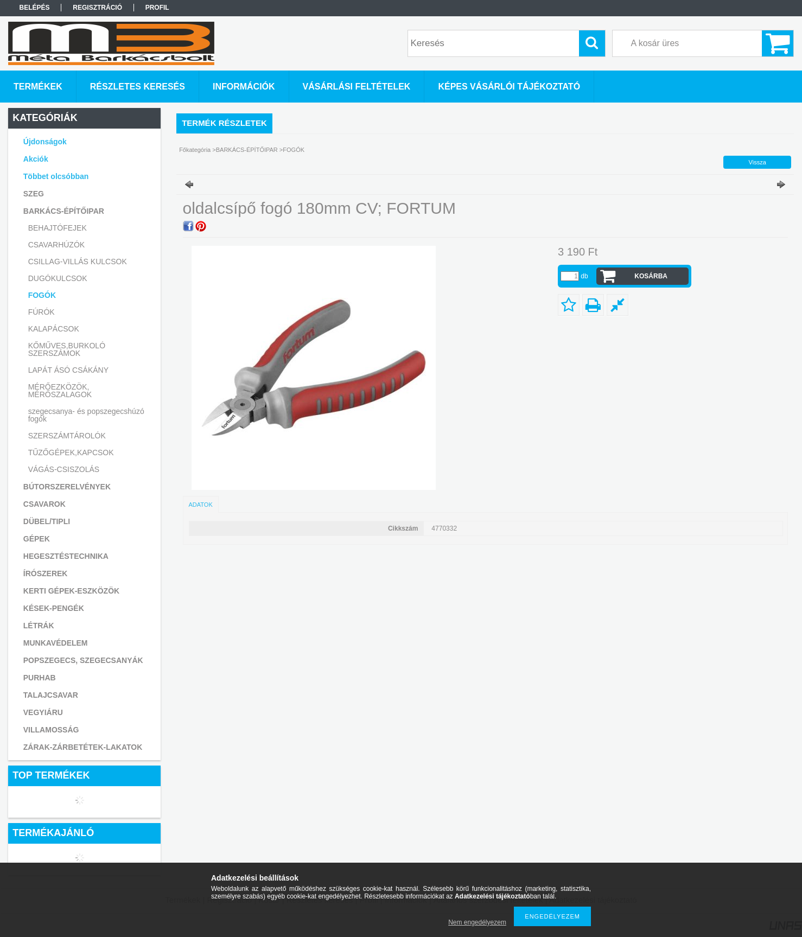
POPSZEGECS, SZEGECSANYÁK (83, 660)
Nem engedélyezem (477, 922)
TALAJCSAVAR (50, 695)
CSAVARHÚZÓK (56, 244)
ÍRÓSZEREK (45, 573)
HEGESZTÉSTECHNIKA (66, 556)
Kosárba (650, 276)
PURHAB (39, 677)
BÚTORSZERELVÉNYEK (67, 486)
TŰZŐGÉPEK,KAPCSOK (71, 452)
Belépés (35, 7)
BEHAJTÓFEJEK (57, 228)
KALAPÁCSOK (53, 328)
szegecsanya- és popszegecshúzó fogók (86, 415)
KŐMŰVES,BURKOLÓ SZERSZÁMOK (66, 349)
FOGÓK (42, 295)
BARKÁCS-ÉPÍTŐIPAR (247, 149)
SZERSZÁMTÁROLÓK (67, 435)
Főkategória (195, 149)
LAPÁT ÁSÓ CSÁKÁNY (68, 370)
